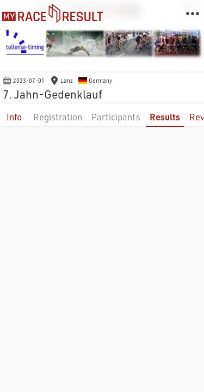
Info (14, 116)
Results (165, 116)
